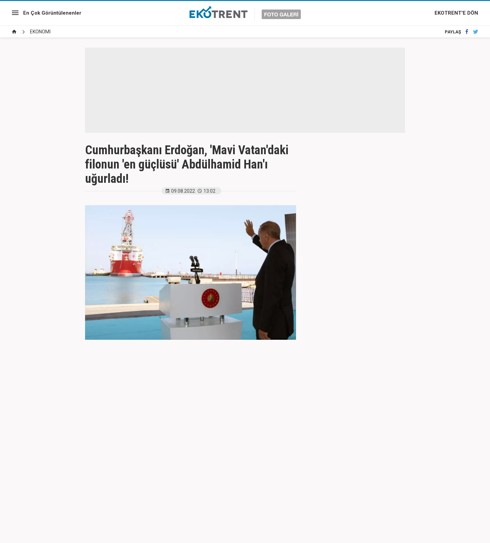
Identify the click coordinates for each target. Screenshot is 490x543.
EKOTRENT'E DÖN (456, 13)
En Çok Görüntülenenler (52, 13)
